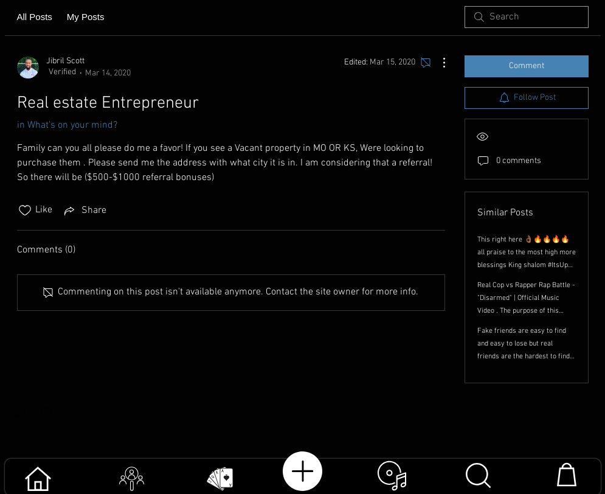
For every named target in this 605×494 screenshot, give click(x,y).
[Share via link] (84, 210)
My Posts (86, 17)
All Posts (34, 17)
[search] (527, 17)
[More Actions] (437, 62)
